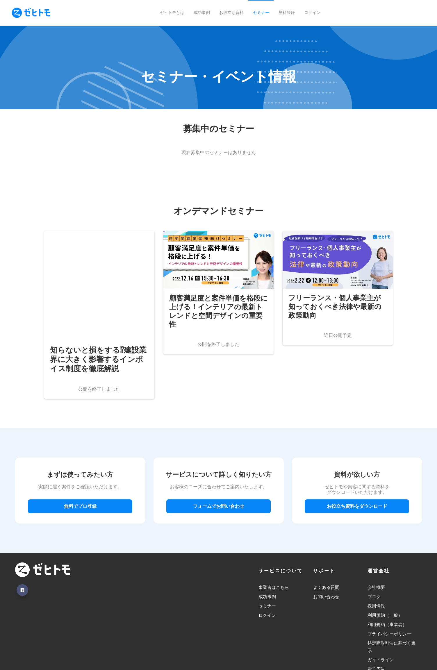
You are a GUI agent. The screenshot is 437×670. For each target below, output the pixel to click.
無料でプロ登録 (80, 461)
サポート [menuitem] (324, 526)
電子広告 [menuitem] (376, 625)
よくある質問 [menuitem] (326, 542)
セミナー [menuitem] (261, 12)
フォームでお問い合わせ (218, 461)
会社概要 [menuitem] (376, 542)
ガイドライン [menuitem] (381, 615)
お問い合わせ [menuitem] (326, 551)
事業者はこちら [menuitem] (273, 542)
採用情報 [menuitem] (376, 561)
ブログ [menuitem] (374, 551)
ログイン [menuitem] (312, 12)
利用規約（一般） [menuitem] (385, 570)
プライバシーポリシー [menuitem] (389, 589)
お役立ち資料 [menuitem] (231, 12)
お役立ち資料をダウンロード (357, 461)
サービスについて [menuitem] (280, 526)
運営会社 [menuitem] (379, 526)
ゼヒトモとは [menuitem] (172, 12)
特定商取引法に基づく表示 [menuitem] (391, 602)
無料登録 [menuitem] (287, 12)
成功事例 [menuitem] (202, 12)
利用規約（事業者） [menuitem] (387, 580)
